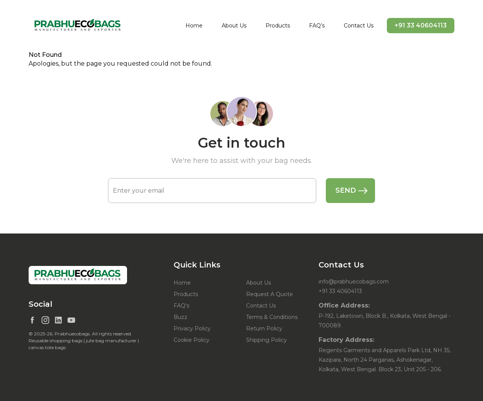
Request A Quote (269, 294)
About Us (234, 25)
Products (278, 25)
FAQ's (181, 305)
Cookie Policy (191, 340)
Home (194, 25)
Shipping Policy (266, 340)
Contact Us (359, 25)
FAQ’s (317, 25)
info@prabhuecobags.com (354, 281)
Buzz (180, 317)
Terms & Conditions (272, 317)
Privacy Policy (192, 328)
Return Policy (264, 328)
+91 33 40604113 (420, 25)
